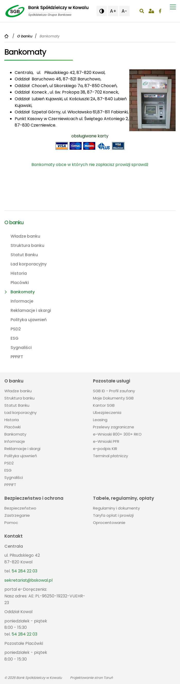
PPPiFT (17, 357)
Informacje (22, 301)
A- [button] (124, 11)
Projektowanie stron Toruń (91, 677)
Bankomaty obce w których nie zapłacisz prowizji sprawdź (89, 165)
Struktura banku (27, 245)
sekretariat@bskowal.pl (28, 580)
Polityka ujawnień (29, 320)
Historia (19, 273)
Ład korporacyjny (29, 264)
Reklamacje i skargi (31, 310)
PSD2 (16, 329)
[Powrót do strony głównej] (7, 36)
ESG (15, 338)
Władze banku (25, 236)
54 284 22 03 (24, 571)
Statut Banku (24, 255)
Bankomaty (23, 292)
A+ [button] (113, 11)
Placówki (20, 283)
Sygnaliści (21, 348)
